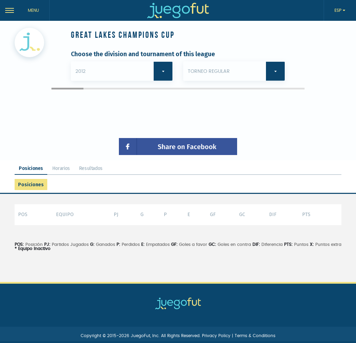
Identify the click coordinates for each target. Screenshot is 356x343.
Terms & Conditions (255, 336)
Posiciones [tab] (31, 168)
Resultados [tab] (91, 168)
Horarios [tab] (61, 168)
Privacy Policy (217, 336)
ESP (338, 10)
